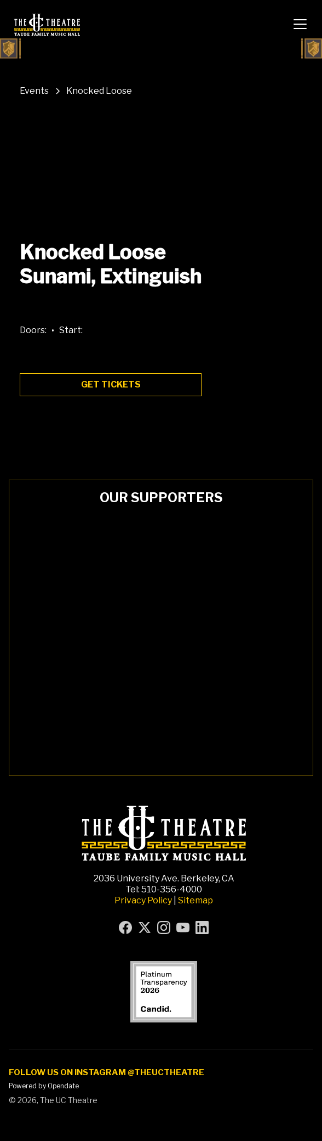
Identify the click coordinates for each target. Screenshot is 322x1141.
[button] (300, 24)
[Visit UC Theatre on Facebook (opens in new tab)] (125, 927)
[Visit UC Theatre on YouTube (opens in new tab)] (182, 927)
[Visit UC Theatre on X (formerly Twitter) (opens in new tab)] (144, 927)
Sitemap (195, 900)
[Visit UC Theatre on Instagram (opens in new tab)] (163, 927)
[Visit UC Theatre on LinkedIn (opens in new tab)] (202, 927)
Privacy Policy (143, 900)
